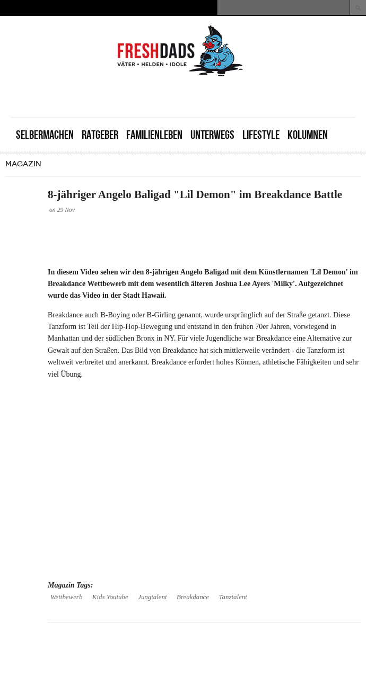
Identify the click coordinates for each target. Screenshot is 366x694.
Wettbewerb (66, 597)
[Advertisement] (231, 96)
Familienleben (154, 135)
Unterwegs (212, 135)
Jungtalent (152, 597)
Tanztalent (233, 597)
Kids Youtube (110, 597)
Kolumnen (307, 135)
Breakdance (193, 597)
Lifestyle (261, 135)
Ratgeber (100, 135)
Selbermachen (45, 135)
